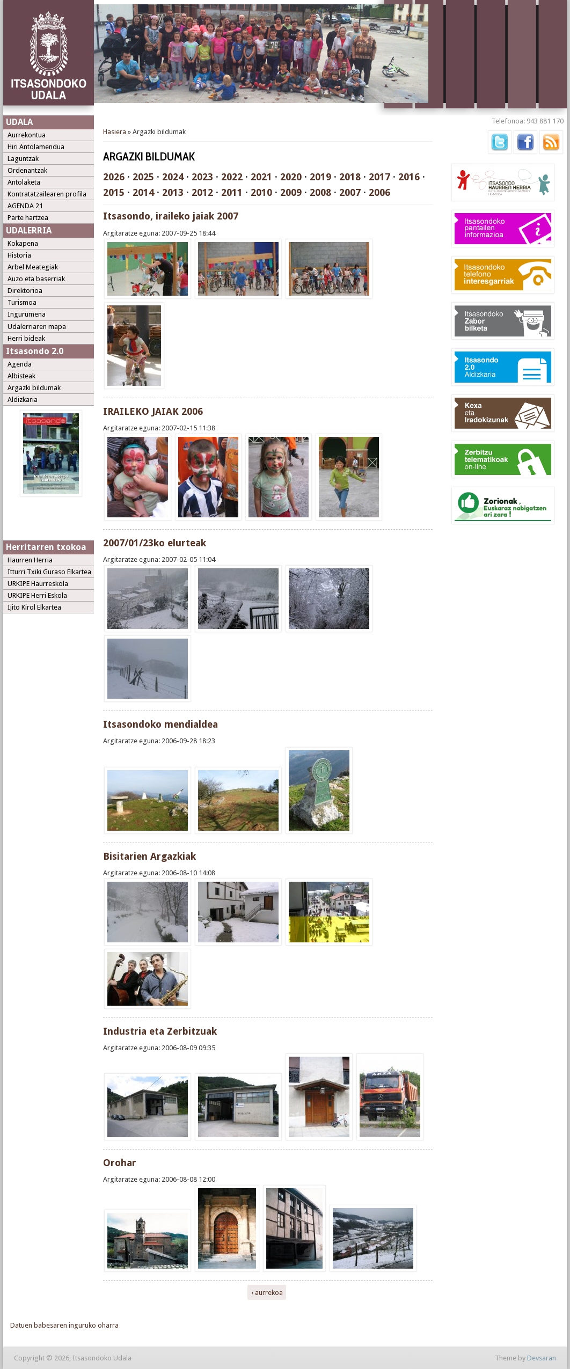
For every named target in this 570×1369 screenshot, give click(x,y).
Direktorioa (25, 291)
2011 (232, 192)
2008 (320, 192)
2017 (379, 176)
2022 (232, 176)
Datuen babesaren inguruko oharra (64, 1325)
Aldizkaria (23, 400)
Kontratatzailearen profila (47, 194)
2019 (320, 176)
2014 (143, 192)
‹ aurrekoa (267, 1292)
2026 (114, 176)
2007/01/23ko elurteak (154, 542)
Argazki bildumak (34, 388)
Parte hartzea (28, 218)
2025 (143, 176)
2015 (114, 192)
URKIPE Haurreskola (38, 584)
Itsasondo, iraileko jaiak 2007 (170, 216)
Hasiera (114, 132)
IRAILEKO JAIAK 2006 (153, 411)
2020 (291, 176)
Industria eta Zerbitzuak (160, 1031)
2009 (291, 192)
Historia (19, 255)
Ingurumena (27, 314)
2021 (261, 176)
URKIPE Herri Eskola (37, 595)
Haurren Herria (30, 560)
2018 (350, 176)
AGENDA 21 (25, 206)
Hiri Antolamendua (36, 147)
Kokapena (23, 243)
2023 (202, 176)
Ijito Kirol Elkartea (34, 607)
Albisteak (21, 376)
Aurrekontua (27, 135)
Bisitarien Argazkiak (149, 856)
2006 (379, 192)
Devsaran (541, 1358)
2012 (202, 192)
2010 (261, 192)
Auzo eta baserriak (36, 279)
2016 (409, 176)
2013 (173, 192)
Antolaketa (24, 182)
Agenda (20, 364)
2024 (173, 176)
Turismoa (22, 302)
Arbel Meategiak (33, 267)
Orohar (119, 1162)
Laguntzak (23, 159)
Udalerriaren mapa (37, 327)
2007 (350, 192)
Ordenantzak (27, 170)
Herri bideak (26, 338)
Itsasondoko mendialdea (160, 724)
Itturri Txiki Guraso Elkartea (49, 572)
